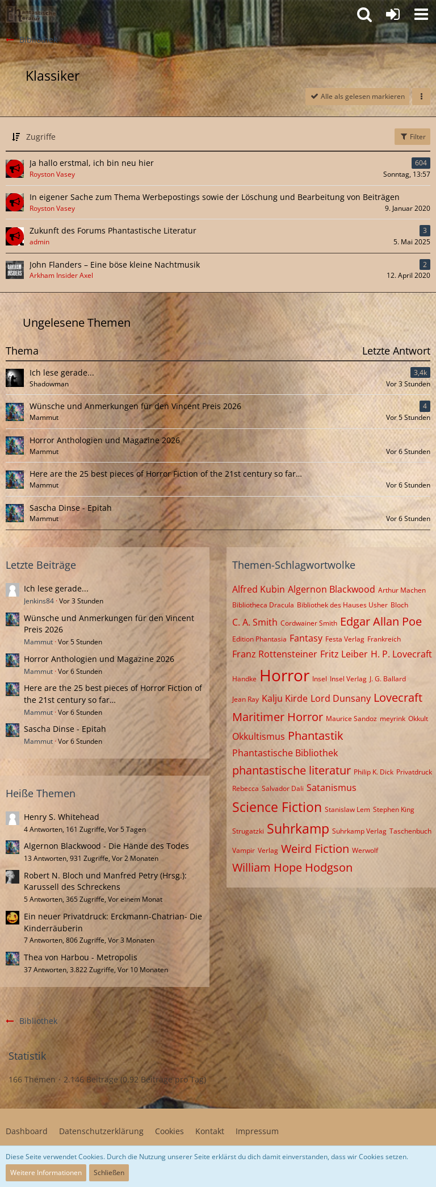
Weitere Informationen (46, 1172)
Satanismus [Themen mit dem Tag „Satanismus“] (332, 787)
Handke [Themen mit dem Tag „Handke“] (244, 679)
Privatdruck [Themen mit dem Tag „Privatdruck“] (414, 772)
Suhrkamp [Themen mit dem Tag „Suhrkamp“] (298, 828)
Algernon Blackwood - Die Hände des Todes (106, 845)
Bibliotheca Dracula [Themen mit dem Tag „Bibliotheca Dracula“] (263, 605)
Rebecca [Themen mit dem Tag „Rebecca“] (245, 788)
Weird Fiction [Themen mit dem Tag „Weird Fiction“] (315, 848)
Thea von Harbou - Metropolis (80, 957)
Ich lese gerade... (62, 372)
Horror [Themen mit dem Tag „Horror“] (284, 675)
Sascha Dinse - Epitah (71, 507)
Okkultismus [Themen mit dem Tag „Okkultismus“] (258, 736)
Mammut (38, 642)
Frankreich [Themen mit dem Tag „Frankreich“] (384, 639)
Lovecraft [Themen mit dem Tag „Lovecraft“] (398, 697)
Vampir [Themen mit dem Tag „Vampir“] (243, 850)
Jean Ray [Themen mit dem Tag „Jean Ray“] (245, 699)
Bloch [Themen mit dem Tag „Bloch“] (399, 605)
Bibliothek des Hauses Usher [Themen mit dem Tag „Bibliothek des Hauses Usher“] (342, 605)
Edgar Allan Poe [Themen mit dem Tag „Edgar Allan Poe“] (381, 621)
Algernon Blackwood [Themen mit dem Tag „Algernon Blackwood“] (331, 589)
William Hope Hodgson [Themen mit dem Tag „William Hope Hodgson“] (292, 867)
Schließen (109, 1172)
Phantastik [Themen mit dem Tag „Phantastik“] (315, 735)
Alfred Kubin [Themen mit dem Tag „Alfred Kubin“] (258, 589)
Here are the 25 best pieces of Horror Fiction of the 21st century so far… (166, 473)
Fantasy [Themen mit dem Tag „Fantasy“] (306, 638)
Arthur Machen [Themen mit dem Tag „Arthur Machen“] (402, 590)
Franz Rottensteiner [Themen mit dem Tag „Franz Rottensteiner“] (274, 654)
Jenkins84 (39, 601)
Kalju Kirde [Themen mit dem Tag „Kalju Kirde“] (285, 698)
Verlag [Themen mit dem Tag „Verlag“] (268, 850)
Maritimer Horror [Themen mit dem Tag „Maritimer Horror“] (277, 716)
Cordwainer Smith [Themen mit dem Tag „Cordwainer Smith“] (308, 623)
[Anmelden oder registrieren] (393, 14)
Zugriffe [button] (41, 136)
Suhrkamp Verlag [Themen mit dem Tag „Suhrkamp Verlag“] (359, 831)
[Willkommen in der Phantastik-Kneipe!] (31, 14)
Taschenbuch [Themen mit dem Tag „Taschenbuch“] (410, 831)
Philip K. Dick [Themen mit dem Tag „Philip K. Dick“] (373, 772)
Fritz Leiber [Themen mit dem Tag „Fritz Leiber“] (344, 654)
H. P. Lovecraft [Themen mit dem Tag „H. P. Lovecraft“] (401, 654)
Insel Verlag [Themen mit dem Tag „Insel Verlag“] (348, 679)
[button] (421, 14)
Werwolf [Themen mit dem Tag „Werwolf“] (365, 850)
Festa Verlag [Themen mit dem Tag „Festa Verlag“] (344, 639)
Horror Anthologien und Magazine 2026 (105, 440)
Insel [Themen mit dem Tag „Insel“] (319, 679)
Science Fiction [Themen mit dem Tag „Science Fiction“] (277, 807)
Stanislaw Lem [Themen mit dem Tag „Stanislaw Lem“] (347, 809)
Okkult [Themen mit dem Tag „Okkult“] (418, 718)
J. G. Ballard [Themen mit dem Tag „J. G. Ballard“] (388, 679)
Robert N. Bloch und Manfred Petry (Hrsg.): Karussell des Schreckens (105, 881)
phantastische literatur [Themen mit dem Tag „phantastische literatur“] (291, 770)
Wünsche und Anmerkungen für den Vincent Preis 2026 (135, 406)
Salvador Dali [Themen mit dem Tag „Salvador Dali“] (283, 788)
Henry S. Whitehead (61, 816)
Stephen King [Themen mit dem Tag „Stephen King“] (393, 809)
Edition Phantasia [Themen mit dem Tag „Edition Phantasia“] (259, 639)
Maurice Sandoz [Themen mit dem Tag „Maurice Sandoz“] (351, 718)
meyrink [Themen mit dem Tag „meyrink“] (392, 718)
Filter (412, 136)
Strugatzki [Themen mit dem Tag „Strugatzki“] (248, 831)
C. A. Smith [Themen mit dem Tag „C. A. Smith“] (255, 622)
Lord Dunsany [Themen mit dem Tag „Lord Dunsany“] (341, 698)
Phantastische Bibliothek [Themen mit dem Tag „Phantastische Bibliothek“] (285, 753)
